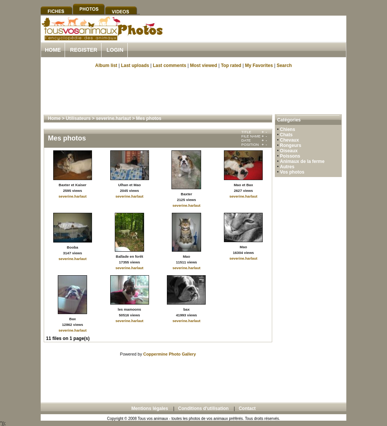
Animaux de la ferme (302, 161)
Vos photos (292, 172)
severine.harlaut (113, 118)
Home (53, 50)
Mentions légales (149, 408)
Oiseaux (289, 150)
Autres (287, 166)
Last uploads (135, 65)
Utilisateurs (78, 118)
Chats (286, 134)
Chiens (287, 129)
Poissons (290, 156)
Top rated (231, 65)
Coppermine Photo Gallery (169, 354)
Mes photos (149, 118)
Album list (106, 65)
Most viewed (203, 65)
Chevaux (289, 140)
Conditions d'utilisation (203, 408)
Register (83, 50)
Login (114, 50)
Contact (247, 408)
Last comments (169, 65)
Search (284, 65)
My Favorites (259, 65)
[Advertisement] (257, 37)
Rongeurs (290, 145)
